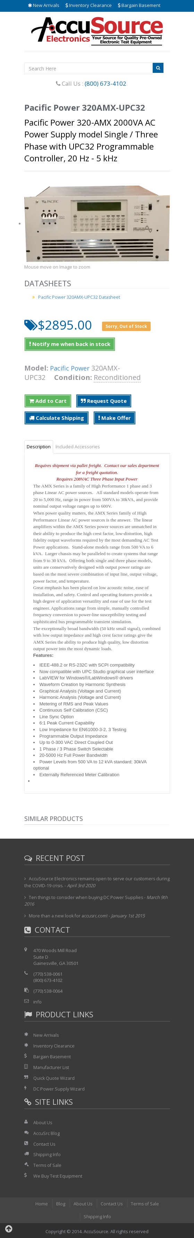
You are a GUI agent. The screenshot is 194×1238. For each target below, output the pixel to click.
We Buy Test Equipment (58, 1174)
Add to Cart (48, 400)
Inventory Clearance (89, 5)
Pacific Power (71, 368)
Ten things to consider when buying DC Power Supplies (86, 897)
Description (39, 446)
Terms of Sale (47, 1164)
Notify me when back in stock (69, 343)
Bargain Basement (139, 5)
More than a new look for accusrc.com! (69, 915)
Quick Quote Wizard (54, 1077)
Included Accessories (78, 446)
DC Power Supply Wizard (59, 1088)
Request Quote (104, 400)
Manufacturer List (51, 1066)
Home (40, 1202)
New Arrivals (43, 5)
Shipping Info (47, 1153)
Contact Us (44, 1142)
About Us (42, 1121)
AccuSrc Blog (46, 1132)
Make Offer (114, 417)
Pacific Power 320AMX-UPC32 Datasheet (80, 297)
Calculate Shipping (56, 417)
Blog (59, 1202)
